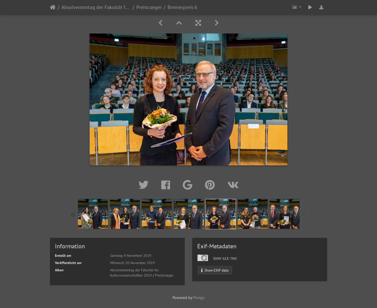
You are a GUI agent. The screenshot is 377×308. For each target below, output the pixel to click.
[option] (93, 214)
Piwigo (199, 297)
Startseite (53, 7)
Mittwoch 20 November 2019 (132, 263)
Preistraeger (149, 7)
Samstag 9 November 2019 (130, 255)
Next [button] (304, 215)
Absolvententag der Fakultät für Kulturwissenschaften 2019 (96, 7)
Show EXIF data (214, 270)
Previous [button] (73, 215)
